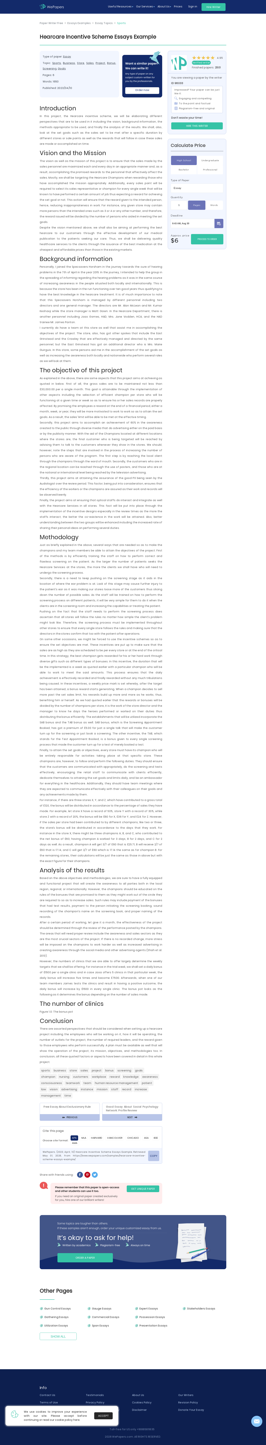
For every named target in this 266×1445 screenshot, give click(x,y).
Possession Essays (152, 1317)
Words (214, 205)
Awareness (150, 1077)
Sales (90, 63)
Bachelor (184, 169)
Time (67, 1095)
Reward (115, 1077)
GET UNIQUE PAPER (143, 1189)
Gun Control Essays (57, 1308)
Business (69, 63)
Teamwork (73, 1083)
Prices (178, 6)
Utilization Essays (56, 1325)
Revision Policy (188, 1402)
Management (51, 1095)
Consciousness (51, 1083)
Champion (48, 1077)
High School (184, 160)
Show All (58, 1336)
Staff (114, 1089)
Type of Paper (180, 180)
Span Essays (100, 1325)
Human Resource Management (116, 1083)
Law (43, 1089)
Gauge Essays (102, 1308)
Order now (142, 90)
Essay (67, 56)
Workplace (99, 1077)
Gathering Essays (56, 1317)
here (76, 1420)
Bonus (111, 63)
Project (100, 63)
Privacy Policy (95, 1402)
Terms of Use (49, 1402)
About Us (138, 1395)
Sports (56, 63)
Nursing (64, 1077)
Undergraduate (210, 160)
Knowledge (131, 1077)
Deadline (177, 215)
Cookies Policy (141, 1402)
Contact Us (47, 1395)
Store (80, 63)
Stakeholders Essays (201, 1308)
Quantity (177, 197)
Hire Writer (214, 7)
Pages (196, 205)
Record (126, 1089)
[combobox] (197, 188)
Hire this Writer (197, 126)
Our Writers (186, 1395)
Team (87, 1083)
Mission (102, 1089)
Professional (210, 169)
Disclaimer (139, 1410)
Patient (147, 1083)
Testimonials (95, 1395)
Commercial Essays (105, 1317)
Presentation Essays (153, 1325)
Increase (141, 1089)
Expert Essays (148, 1308)
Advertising (69, 1089)
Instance (87, 1089)
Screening (50, 68)
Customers (80, 1077)
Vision (54, 1089)
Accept (103, 1415)
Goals (62, 68)
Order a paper (85, 1258)
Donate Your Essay (191, 1410)
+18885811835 (146, 1429)
